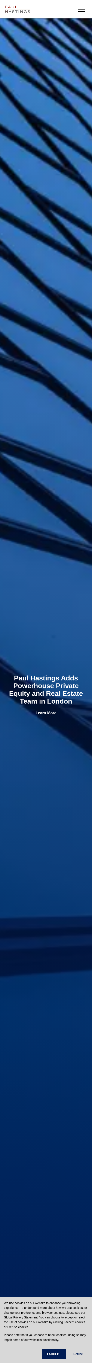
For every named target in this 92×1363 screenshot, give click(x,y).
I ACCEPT (54, 1354)
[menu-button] (81, 9)
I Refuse (77, 1354)
